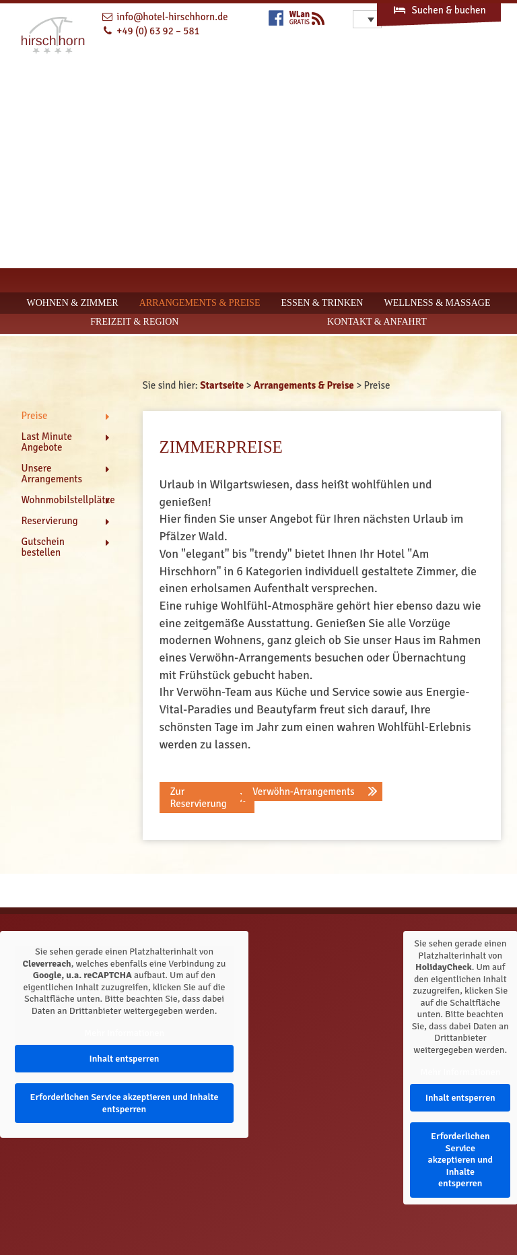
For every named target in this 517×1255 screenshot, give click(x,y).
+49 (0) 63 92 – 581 (157, 31)
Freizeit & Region (134, 322)
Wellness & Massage (437, 303)
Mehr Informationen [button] (124, 1033)
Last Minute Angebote (47, 441)
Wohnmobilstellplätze (65, 500)
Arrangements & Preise (200, 303)
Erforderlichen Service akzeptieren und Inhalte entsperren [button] (124, 1103)
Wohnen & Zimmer (72, 303)
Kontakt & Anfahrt (377, 322)
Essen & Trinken (322, 303)
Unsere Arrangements (52, 473)
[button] (207, 797)
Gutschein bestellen (43, 547)
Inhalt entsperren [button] (124, 1058)
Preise (35, 416)
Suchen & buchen (439, 10)
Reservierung (50, 521)
